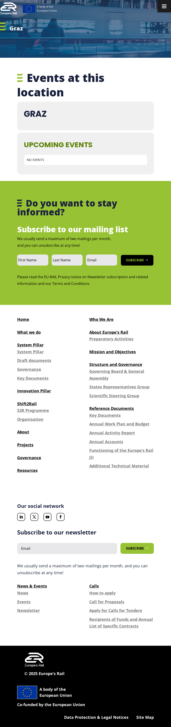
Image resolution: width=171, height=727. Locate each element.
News (22, 593)
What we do (29, 332)
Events (24, 601)
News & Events (32, 586)
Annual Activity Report (112, 432)
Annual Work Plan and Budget (119, 424)
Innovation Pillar (34, 390)
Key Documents (33, 378)
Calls (94, 586)
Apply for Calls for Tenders (115, 610)
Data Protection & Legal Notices (96, 717)
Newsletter (28, 610)
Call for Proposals (106, 601)
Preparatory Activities (111, 339)
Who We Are (101, 319)
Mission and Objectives (112, 351)
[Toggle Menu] (164, 6)
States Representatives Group (119, 386)
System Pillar (30, 345)
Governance (29, 369)
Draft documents (34, 360)
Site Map (145, 717)
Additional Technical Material (119, 466)
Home (23, 319)
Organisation (30, 419)
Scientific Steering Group (114, 395)
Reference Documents (111, 408)
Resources (27, 470)
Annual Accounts (106, 441)
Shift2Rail (27, 403)
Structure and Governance (115, 364)
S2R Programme (33, 410)
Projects (25, 444)
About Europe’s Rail (108, 332)
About (23, 432)
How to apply (102, 593)
